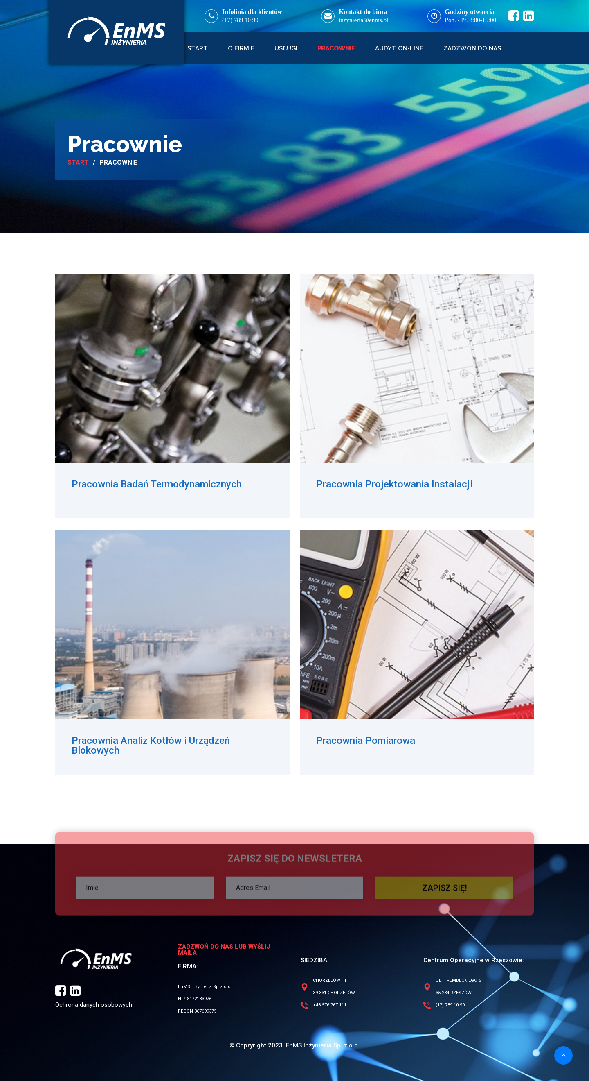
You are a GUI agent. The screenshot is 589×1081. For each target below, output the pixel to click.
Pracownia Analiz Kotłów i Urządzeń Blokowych (151, 745)
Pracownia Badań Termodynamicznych (157, 484)
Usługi (285, 48)
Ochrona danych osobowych (93, 1004)
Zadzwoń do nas (472, 48)
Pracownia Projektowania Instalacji (394, 484)
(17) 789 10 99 (240, 20)
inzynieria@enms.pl (363, 20)
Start (197, 48)
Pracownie (336, 48)
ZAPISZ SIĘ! (444, 890)
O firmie (241, 48)
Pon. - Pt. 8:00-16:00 (470, 20)
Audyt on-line (399, 48)
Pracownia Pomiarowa (365, 740)
